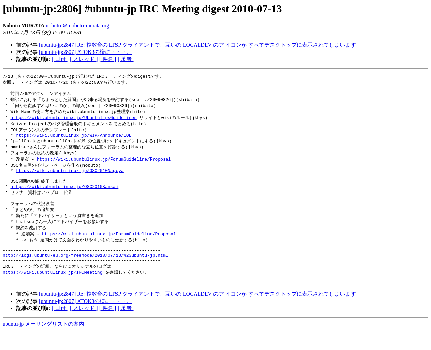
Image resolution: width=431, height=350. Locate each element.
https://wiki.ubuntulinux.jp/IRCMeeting (52, 290)
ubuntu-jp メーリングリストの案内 (43, 343)
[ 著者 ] (126, 59)
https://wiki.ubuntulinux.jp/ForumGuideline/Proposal (104, 165)
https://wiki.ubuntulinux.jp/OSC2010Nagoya (70, 178)
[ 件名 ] (108, 59)
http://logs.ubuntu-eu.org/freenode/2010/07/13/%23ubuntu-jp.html (85, 272)
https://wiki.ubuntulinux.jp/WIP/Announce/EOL (73, 140)
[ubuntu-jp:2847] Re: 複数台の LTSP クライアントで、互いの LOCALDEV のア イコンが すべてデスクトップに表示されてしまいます (197, 45)
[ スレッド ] (84, 59)
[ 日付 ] (60, 59)
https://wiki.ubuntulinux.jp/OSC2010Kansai (64, 197)
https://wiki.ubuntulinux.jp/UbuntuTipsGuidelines (73, 121)
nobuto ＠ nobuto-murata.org (77, 25)
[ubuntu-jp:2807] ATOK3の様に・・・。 (85, 52)
